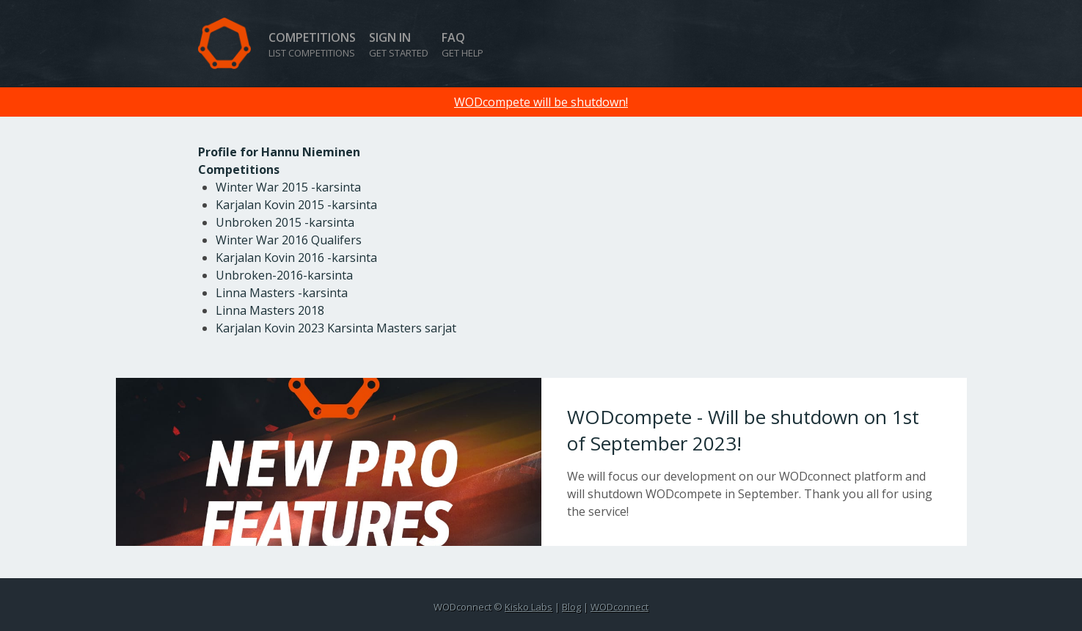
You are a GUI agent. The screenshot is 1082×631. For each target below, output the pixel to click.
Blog (571, 606)
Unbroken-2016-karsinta (284, 275)
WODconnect (619, 606)
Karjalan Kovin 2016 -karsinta (296, 257)
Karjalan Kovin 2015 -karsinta (296, 205)
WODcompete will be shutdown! (541, 102)
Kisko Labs (528, 606)
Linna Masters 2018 (270, 310)
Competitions (312, 44)
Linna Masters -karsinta (282, 293)
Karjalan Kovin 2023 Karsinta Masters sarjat (336, 328)
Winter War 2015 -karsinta (288, 187)
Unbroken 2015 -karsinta (285, 222)
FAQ (462, 44)
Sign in (398, 44)
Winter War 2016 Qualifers (289, 240)
